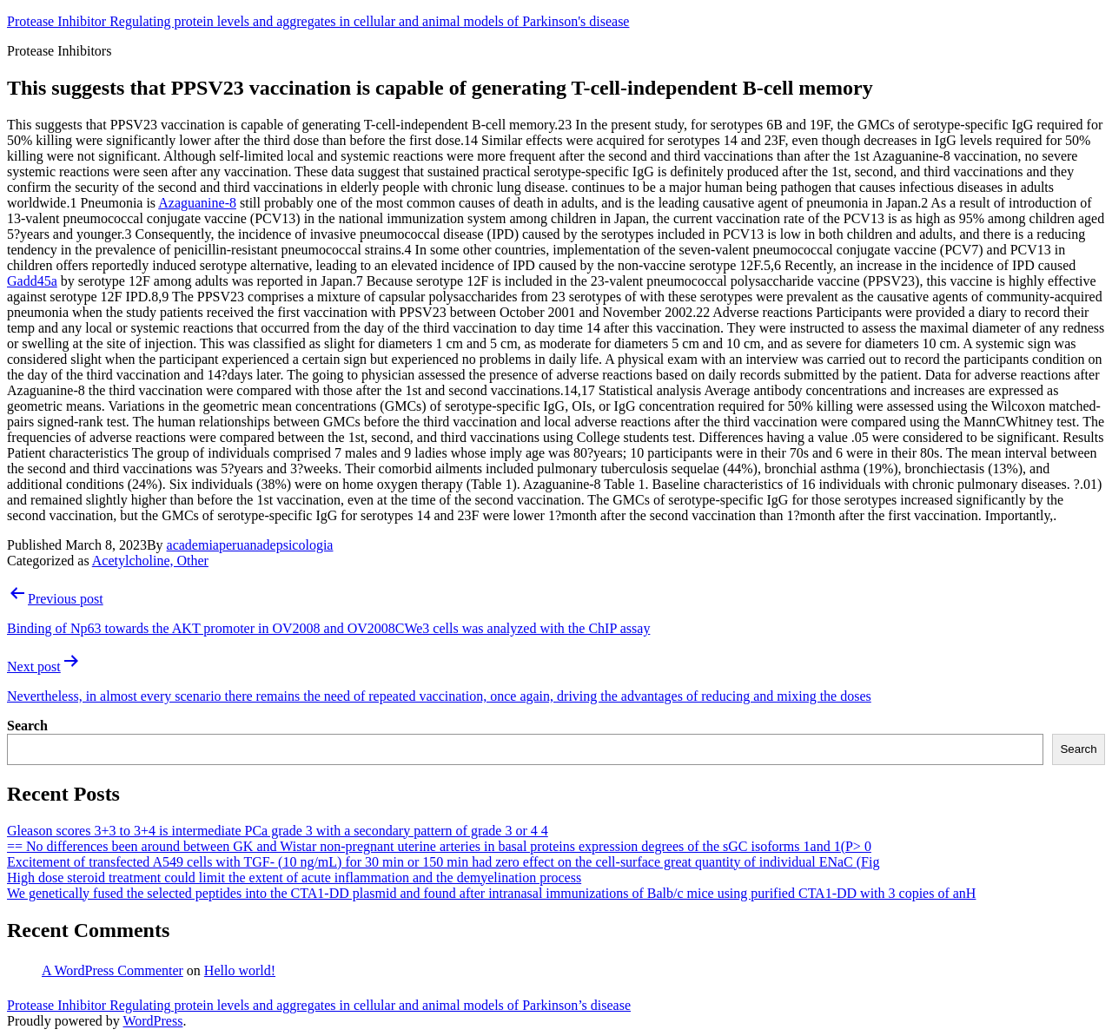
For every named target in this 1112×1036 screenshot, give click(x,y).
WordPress (152, 1020)
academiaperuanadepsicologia (250, 545)
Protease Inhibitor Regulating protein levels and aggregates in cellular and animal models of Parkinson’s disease (319, 1005)
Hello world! (239, 970)
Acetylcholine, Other (150, 560)
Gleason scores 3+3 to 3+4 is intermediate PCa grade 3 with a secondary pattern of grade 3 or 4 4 (277, 830)
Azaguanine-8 (197, 202)
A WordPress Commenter (112, 970)
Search (27, 725)
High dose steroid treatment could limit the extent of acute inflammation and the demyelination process (294, 877)
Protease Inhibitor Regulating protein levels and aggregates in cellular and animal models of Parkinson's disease (318, 21)
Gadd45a (32, 281)
